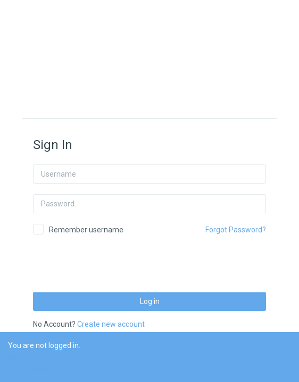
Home (18, 357)
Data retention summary (49, 368)
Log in (150, 301)
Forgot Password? (235, 229)
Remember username (86, 229)
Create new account (111, 324)
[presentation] (114, 260)
